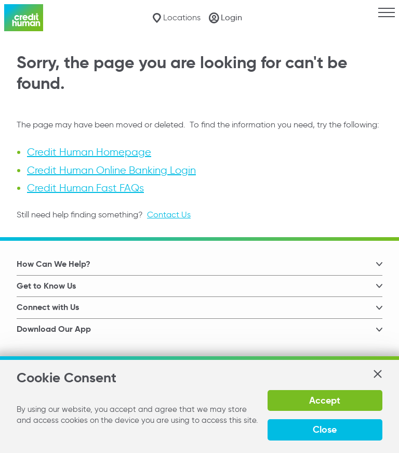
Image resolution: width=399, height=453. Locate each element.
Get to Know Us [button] (46, 285)
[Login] (225, 17)
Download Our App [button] (54, 328)
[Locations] (176, 17)
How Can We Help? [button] (53, 263)
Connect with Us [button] (48, 307)
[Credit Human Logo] (23, 17)
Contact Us (169, 214)
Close (325, 429)
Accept (324, 400)
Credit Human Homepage (89, 152)
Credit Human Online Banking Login (111, 170)
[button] (377, 374)
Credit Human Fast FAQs (85, 188)
